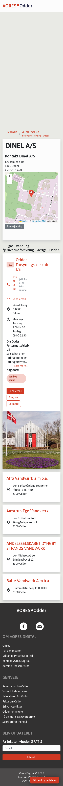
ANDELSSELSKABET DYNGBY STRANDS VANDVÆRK (31, 546)
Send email (19, 299)
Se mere (14, 403)
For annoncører (12, 650)
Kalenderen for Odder (16, 696)
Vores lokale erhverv (15, 691)
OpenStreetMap (39, 221)
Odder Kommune (13, 711)
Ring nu (13, 397)
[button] (31, 193)
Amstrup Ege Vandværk (28, 511)
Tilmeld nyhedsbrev (44, 780)
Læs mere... (21, 365)
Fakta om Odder (12, 701)
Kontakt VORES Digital (16, 660)
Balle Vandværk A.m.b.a (28, 580)
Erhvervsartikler (12, 706)
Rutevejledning (14, 226)
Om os (6, 645)
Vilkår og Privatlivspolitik (18, 655)
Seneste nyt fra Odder (16, 686)
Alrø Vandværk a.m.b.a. (27, 478)
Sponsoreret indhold (15, 721)
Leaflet (23, 221)
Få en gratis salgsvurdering (19, 716)
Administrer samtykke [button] (16, 665)
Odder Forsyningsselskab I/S (32, 265)
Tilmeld (31, 757)
